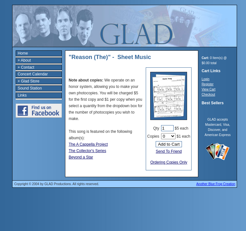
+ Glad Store (28, 81)
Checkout (208, 94)
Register (207, 84)
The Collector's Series (87, 151)
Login (205, 79)
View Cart (208, 89)
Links (22, 95)
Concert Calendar (33, 74)
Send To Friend (169, 151)
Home (23, 53)
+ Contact (26, 67)
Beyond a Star (81, 157)
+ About (24, 60)
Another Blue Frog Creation (215, 184)
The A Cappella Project (88, 144)
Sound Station (30, 88)
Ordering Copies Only (168, 162)
